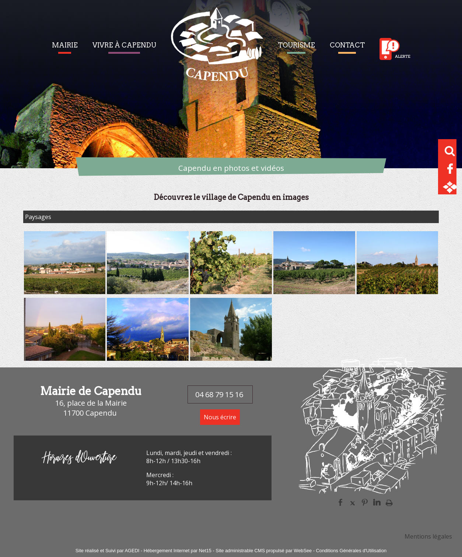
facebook (340, 502)
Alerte (395, 49)
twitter (352, 502)
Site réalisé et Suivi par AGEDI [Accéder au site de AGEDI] (108, 550)
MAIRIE (65, 45)
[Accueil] (217, 49)
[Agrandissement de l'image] (65, 292)
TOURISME (296, 45)
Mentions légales (428, 536)
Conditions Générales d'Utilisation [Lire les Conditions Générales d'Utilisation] (351, 550)
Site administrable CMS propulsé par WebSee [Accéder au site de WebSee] (264, 550)
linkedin (376, 502)
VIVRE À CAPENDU (124, 45)
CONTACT (347, 45)
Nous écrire (220, 417)
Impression (389, 502)
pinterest (364, 502)
